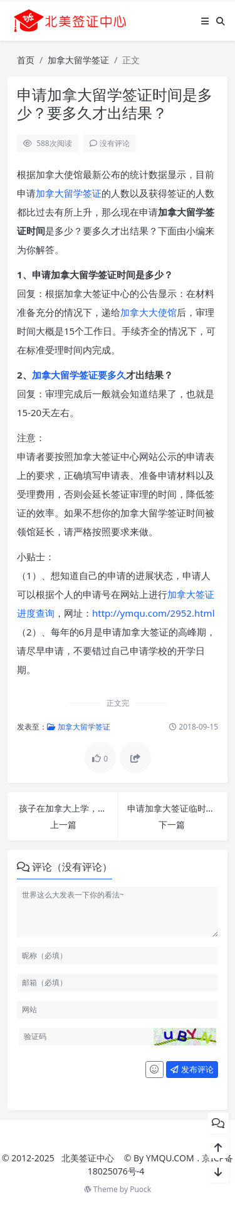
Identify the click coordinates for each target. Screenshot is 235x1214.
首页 (25, 60)
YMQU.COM (170, 1158)
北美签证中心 (87, 1158)
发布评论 (191, 1069)
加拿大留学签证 (78, 60)
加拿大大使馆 (148, 312)
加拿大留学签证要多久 (79, 375)
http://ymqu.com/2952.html (153, 613)
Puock (140, 1189)
